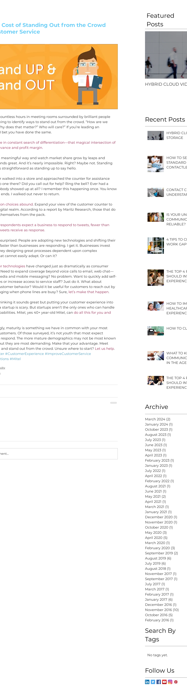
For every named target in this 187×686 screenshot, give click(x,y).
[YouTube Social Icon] (164, 682)
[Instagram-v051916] (170, 682)
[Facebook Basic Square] (158, 682)
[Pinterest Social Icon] (176, 682)
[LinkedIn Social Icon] (147, 682)
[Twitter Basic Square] (153, 682)
